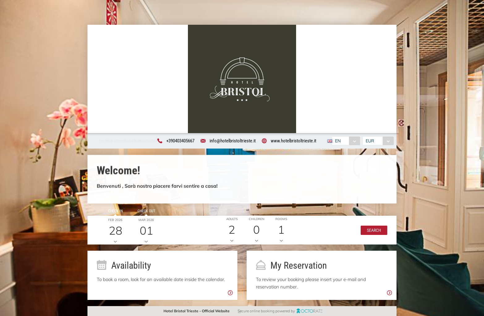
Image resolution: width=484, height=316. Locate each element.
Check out (143, 214)
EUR (370, 141)
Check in (112, 214)
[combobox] (346, 141)
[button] (370, 232)
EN (338, 141)
